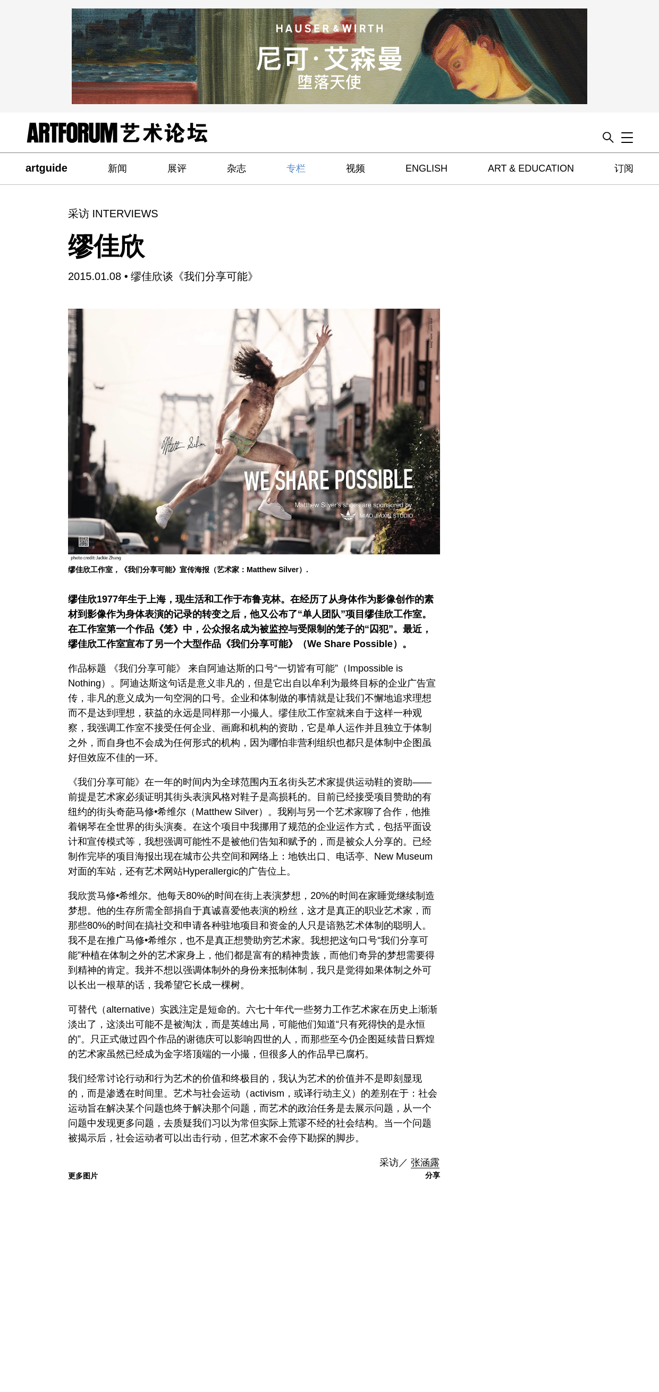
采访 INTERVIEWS (113, 213)
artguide (46, 168)
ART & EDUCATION (531, 168)
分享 (432, 1175)
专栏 (296, 168)
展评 (177, 168)
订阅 (623, 168)
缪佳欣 (106, 246)
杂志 (236, 168)
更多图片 (83, 1176)
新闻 (117, 168)
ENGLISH (426, 168)
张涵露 (425, 1162)
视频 (355, 168)
